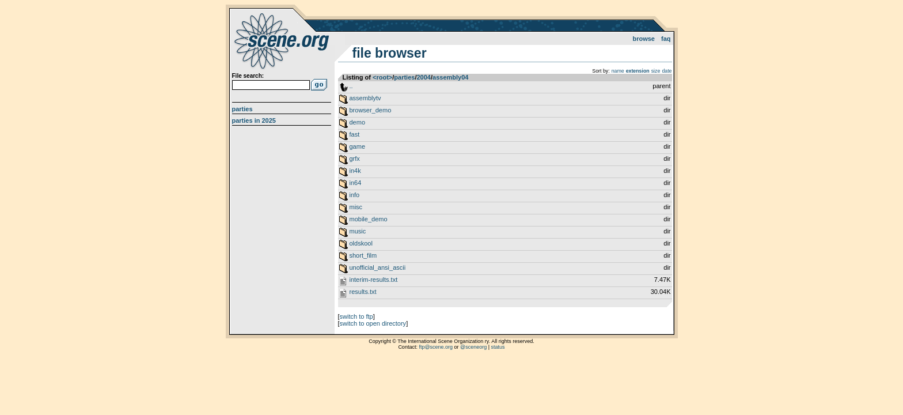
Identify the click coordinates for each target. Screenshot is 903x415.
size (656, 71)
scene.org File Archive (283, 40)
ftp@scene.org (436, 347)
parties (404, 77)
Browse (643, 38)
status (498, 347)
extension (638, 71)
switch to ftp (356, 316)
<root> (382, 77)
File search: (248, 76)
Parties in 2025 (254, 120)
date (666, 71)
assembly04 (450, 77)
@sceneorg (473, 347)
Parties (242, 108)
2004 (423, 77)
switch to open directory (373, 323)
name (618, 71)
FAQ (666, 38)
